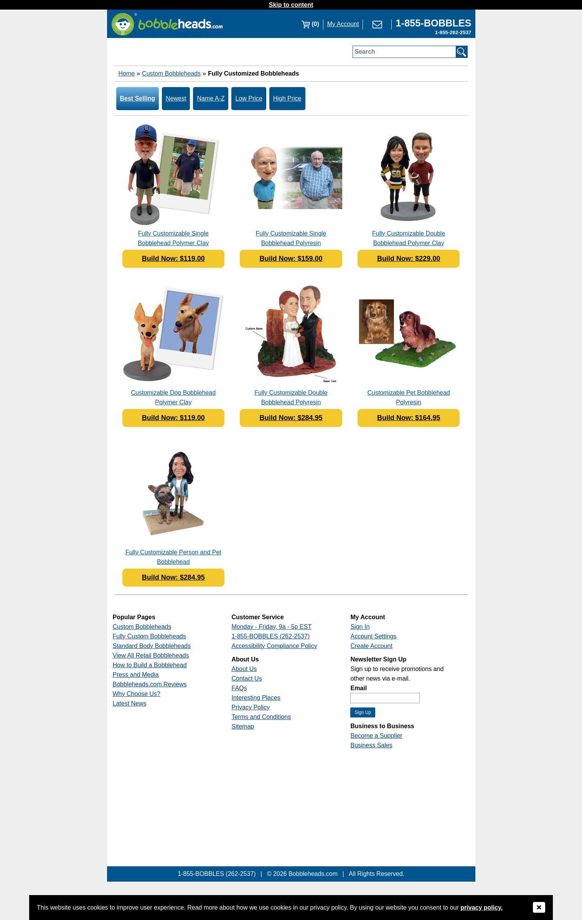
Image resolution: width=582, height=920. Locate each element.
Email (358, 688)
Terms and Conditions (261, 717)
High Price (287, 98)
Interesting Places (255, 697)
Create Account (371, 646)
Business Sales (371, 745)
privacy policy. (481, 907)
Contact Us (246, 678)
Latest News (130, 703)
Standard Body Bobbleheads (152, 646)
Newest (176, 98)
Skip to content (291, 5)
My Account (343, 24)
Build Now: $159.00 (290, 258)
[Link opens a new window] (433, 24)
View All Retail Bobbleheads (151, 655)
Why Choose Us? (137, 694)
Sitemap (242, 726)
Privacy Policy (250, 707)
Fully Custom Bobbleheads (149, 636)
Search (365, 51)
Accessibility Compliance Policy (274, 646)
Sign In (359, 626)
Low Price (248, 98)
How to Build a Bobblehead (150, 665)
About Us (244, 669)
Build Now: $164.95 (408, 418)
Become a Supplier (376, 735)
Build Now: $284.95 (290, 418)
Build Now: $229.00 (408, 258)
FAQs (239, 688)
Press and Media (136, 674)
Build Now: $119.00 (173, 258)
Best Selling (137, 98)
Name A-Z (210, 98)
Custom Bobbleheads (171, 73)
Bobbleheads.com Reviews (150, 684)
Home (127, 73)
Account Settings (373, 636)
